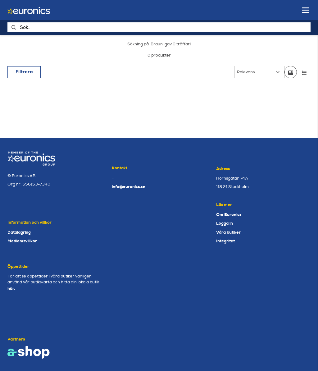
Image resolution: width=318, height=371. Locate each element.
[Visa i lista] (304, 72)
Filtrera (24, 72)
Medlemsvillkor (22, 241)
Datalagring (19, 232)
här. (11, 288)
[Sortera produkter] (259, 72)
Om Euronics (228, 214)
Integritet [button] (225, 241)
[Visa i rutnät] (290, 72)
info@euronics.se (128, 186)
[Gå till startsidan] (28, 10)
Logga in (224, 223)
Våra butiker (228, 232)
